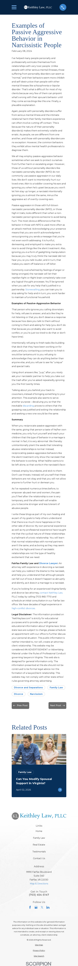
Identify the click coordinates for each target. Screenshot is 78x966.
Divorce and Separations (28, 687)
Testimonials (39, 851)
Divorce (18, 694)
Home (39, 831)
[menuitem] (39, 945)
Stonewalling (32, 289)
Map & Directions (39, 883)
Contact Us (39, 858)
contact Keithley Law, (51, 592)
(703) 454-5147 (39, 895)
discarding (28, 405)
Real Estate (39, 844)
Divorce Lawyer (48, 563)
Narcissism (36, 694)
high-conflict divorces (23, 608)
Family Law (56, 687)
